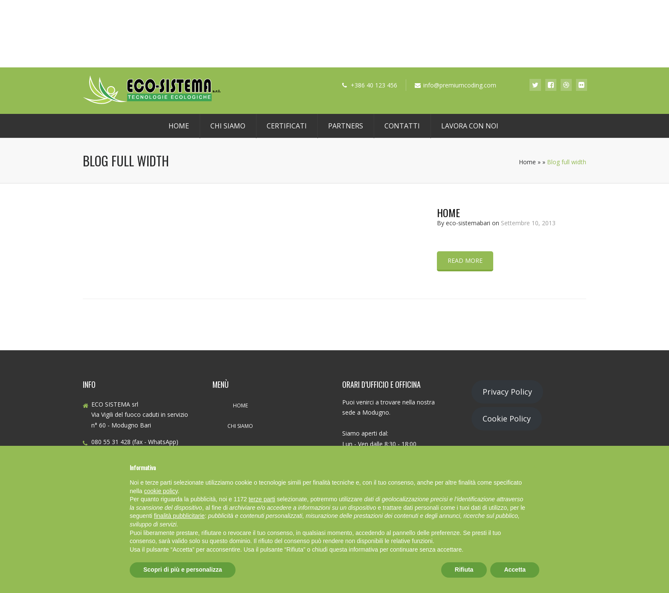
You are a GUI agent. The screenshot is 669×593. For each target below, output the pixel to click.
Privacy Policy (507, 392)
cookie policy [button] (160, 491)
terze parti (262, 499)
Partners (345, 126)
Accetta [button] (515, 569)
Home (179, 126)
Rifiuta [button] (464, 569)
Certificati (287, 126)
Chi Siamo (227, 126)
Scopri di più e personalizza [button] (182, 569)
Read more (465, 260)
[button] (535, 466)
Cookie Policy (507, 418)
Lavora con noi (469, 126)
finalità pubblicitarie (179, 515)
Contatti (402, 126)
